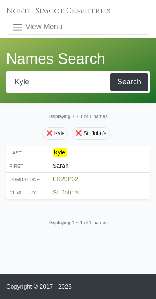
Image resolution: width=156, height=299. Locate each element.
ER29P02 (66, 179)
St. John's (66, 192)
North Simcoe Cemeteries (58, 11)
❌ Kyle (55, 133)
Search (129, 82)
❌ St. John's (90, 133)
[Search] (59, 82)
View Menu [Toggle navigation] (37, 27)
